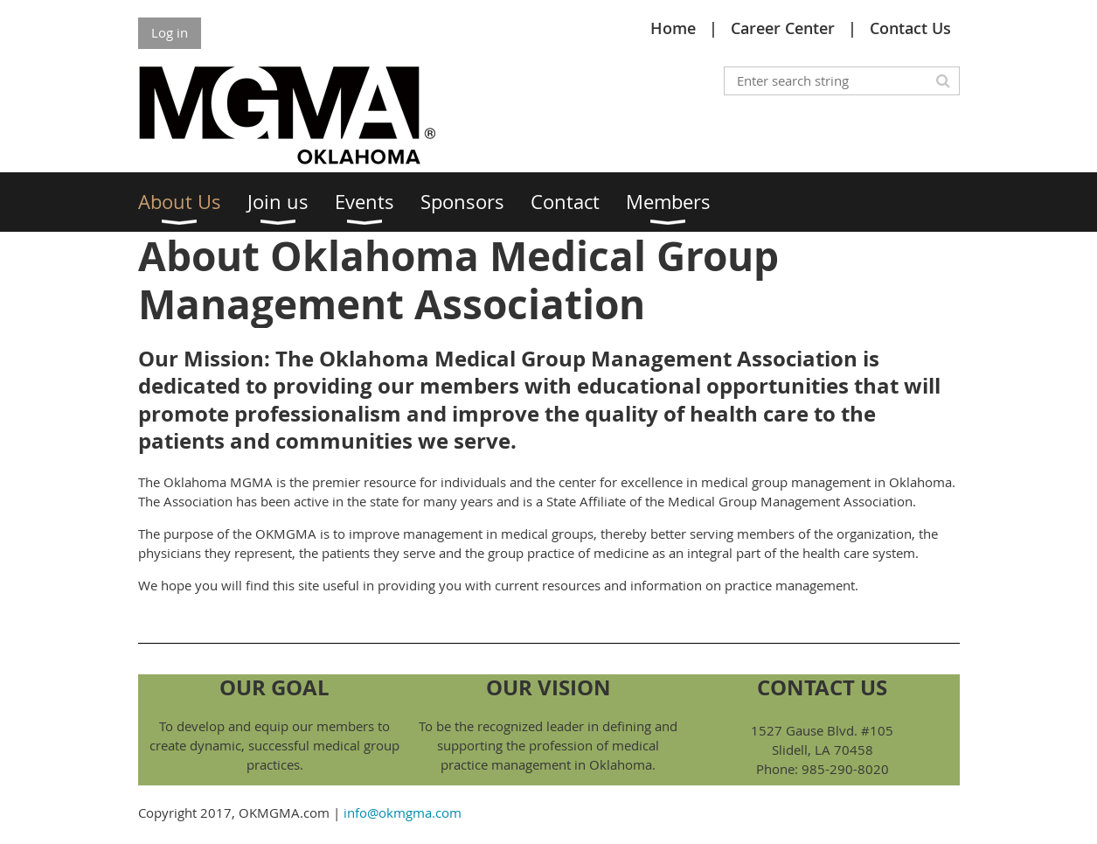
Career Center (783, 27)
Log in (169, 32)
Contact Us (910, 27)
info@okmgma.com (403, 812)
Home (673, 27)
